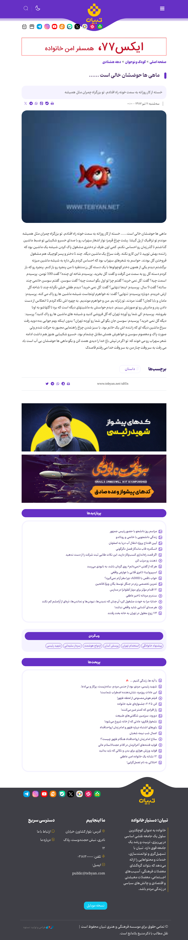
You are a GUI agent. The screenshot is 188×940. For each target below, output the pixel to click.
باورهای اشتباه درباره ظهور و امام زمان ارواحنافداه (128, 727)
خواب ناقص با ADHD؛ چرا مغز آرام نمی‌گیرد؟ (130, 578)
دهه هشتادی (111, 62)
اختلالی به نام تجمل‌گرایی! (142, 762)
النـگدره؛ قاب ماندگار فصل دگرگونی (136, 549)
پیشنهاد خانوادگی (152, 646)
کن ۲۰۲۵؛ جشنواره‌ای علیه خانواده (137, 704)
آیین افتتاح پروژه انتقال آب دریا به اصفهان (133, 543)
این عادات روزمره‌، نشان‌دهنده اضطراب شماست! (128, 692)
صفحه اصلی (158, 62)
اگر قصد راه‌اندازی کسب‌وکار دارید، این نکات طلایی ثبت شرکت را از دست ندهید (111, 554)
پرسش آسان (111, 646)
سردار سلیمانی (72, 646)
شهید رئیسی (54, 646)
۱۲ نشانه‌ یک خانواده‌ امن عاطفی (138, 756)
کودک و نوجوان (135, 62)
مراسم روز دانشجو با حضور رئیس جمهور (133, 531)
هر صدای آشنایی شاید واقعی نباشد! (136, 607)
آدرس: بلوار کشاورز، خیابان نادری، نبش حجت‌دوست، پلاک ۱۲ (84, 840)
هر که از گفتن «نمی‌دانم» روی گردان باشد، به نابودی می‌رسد (122, 566)
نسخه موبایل (95, 905)
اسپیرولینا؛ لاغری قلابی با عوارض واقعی (134, 572)
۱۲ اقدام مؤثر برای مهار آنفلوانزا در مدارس (133, 589)
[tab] (94, 513)
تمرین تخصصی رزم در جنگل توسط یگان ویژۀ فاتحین (126, 584)
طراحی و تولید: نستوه (38, 927)
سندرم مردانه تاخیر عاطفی (141, 595)
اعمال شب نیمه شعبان (143, 733)
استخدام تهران (130, 646)
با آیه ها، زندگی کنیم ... (143, 680)
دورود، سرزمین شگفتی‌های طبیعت (136, 715)
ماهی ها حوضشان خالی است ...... (124, 75)
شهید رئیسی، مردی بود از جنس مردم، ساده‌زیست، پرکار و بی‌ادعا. (119, 686)
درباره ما (45, 840)
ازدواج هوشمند (92, 646)
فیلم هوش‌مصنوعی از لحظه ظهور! (137, 698)
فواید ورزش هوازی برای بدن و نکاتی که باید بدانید (128, 750)
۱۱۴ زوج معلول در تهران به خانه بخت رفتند (132, 613)
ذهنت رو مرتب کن (146, 560)
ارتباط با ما (44, 831)
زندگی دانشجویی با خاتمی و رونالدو (136, 537)
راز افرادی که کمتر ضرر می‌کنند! (139, 709)
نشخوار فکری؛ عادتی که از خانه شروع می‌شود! (130, 721)
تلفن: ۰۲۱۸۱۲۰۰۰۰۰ (89, 857)
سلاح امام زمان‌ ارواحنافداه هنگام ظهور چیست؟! (128, 739)
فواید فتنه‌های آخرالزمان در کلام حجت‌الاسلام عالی (127, 745)
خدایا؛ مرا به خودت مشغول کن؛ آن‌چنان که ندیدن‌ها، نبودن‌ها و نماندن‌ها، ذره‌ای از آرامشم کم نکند (99, 601)
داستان (130, 369)
